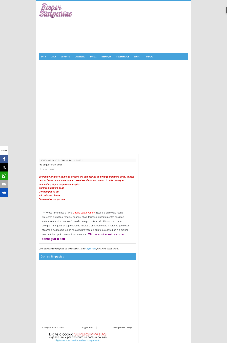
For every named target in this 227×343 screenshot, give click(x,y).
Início (43, 56)
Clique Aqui (90, 248)
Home (43, 160)
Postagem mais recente (53, 327)
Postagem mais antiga (122, 327)
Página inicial (88, 327)
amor (50, 160)
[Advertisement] (149, 26)
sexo (56, 160)
